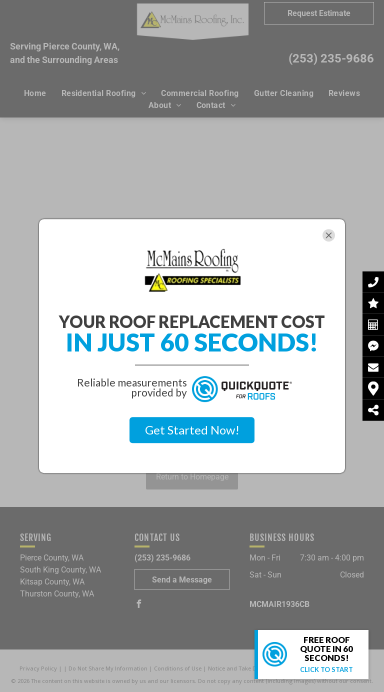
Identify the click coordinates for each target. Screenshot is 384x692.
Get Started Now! (192, 429)
